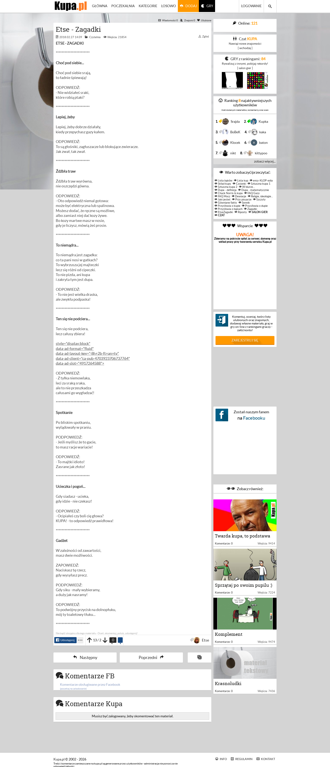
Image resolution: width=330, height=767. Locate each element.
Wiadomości (168, 20)
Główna (100, 6)
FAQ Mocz (222, 196)
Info (221, 759)
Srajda (231, 121)
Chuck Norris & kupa (228, 193)
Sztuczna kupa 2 (225, 186)
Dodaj (193, 6)
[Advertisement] (245, 375)
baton (260, 142)
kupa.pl (59, 759)
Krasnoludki (228, 691)
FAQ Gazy (252, 193)
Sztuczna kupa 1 (259, 183)
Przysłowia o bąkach (228, 209)
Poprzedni (151, 657)
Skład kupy (222, 183)
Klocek (231, 142)
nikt (229, 153)
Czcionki (239, 183)
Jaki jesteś (222, 199)
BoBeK (231, 132)
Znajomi (187, 20)
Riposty (240, 212)
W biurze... (247, 186)
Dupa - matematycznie (253, 190)
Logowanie (251, 6)
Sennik (244, 202)
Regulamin (242, 759)
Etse (202, 640)
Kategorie (149, 6)
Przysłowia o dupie (255, 205)
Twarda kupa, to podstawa (242, 538)
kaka (259, 132)
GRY (212, 6)
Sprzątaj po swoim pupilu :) (243, 589)
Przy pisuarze (241, 199)
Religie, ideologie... (260, 196)
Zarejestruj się (245, 340)
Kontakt (266, 759)
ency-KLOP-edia (261, 180)
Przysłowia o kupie (227, 205)
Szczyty (259, 199)
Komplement (228, 640)
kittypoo (257, 153)
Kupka (260, 121)
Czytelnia (95, 37)
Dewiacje (239, 196)
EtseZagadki (223, 212)
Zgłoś (203, 36)
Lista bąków (223, 180)
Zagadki (250, 209)
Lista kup (241, 180)
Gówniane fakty (225, 202)
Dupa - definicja (225, 190)
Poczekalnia (124, 6)
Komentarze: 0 (224, 545)
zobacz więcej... (264, 161)
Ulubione (204, 20)
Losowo (170, 6)
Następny (85, 657)
